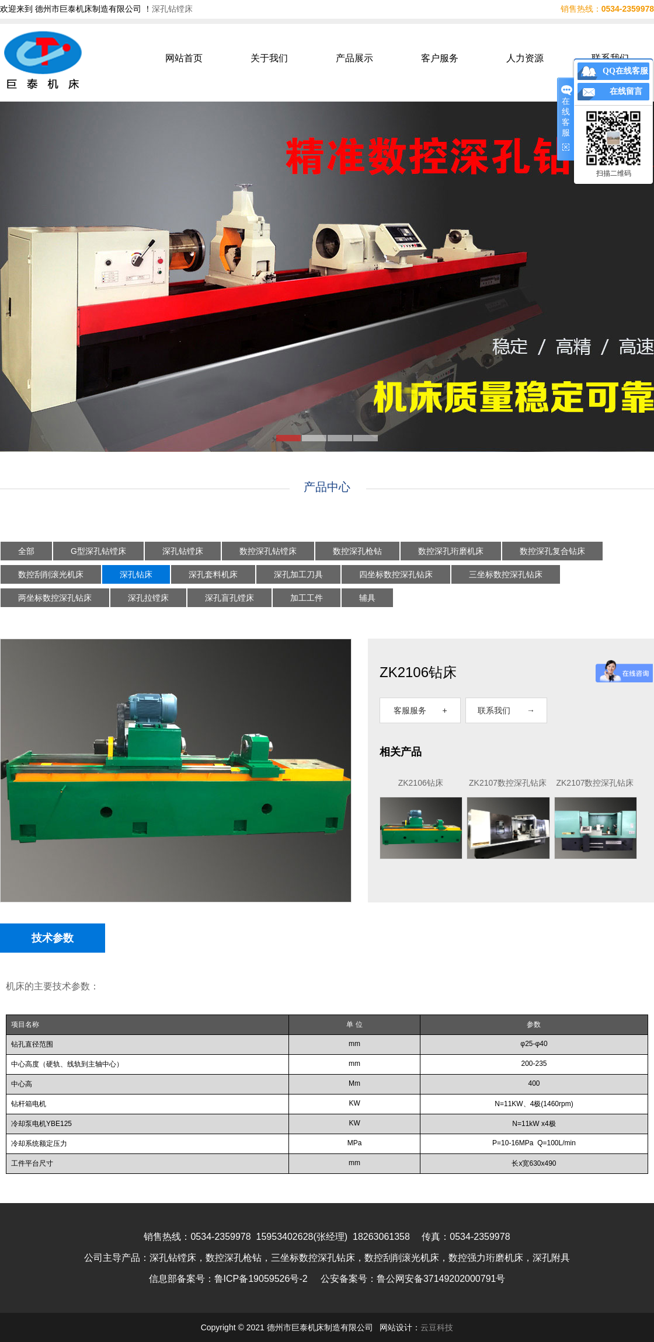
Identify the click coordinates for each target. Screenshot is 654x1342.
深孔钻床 (136, 574)
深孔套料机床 (213, 574)
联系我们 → (506, 710)
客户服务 (439, 58)
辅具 (367, 597)
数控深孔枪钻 (357, 551)
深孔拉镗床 (148, 597)
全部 (26, 551)
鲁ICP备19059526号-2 (261, 1279)
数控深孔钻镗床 (268, 551)
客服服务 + (420, 710)
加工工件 (306, 597)
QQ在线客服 (625, 71)
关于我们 (269, 58)
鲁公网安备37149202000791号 (441, 1279)
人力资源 (525, 58)
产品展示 (354, 58)
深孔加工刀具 (298, 574)
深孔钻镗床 (172, 8)
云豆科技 (436, 1327)
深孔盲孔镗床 (229, 597)
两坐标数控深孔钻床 (55, 597)
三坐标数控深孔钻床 (505, 574)
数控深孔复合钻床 (552, 551)
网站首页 (184, 58)
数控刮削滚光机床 (51, 574)
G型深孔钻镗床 (98, 551)
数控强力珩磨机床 (485, 1258)
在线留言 (626, 91)
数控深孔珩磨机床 (450, 551)
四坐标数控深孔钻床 (396, 574)
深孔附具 (551, 1258)
